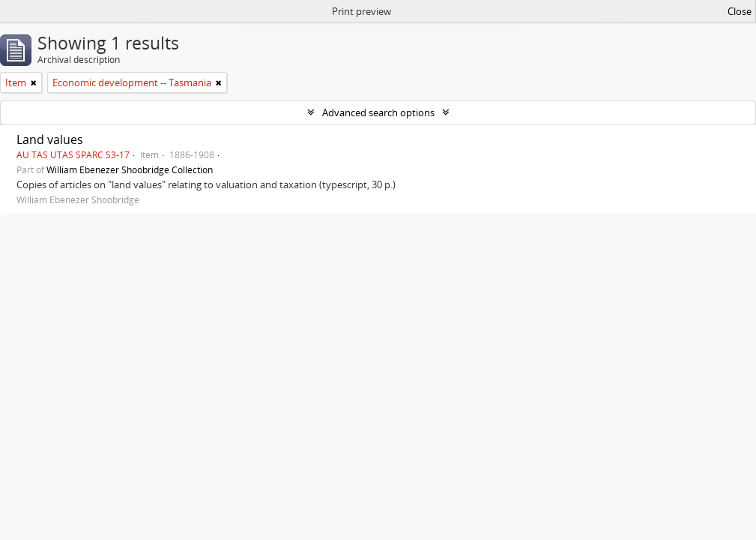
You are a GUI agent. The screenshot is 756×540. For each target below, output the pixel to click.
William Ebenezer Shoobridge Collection (129, 170)
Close (740, 11)
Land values (49, 139)
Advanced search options (378, 112)
